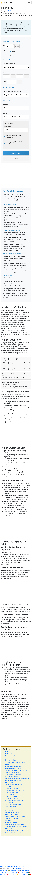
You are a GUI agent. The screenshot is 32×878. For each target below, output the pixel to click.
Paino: (5, 81)
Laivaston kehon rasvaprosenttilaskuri (17, 778)
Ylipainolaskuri (9, 782)
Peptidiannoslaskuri (11, 788)
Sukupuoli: (6, 51)
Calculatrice (4, 872)
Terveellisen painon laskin (13, 768)
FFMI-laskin (8, 820)
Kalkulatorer (15, 870)
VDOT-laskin (9, 810)
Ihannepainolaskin (11, 760)
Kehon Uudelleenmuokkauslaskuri (16, 816)
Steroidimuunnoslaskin (12, 776)
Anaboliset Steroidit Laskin (13, 774)
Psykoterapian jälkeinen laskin (14, 824)
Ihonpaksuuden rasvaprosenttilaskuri (17, 826)
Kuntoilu (10, 11)
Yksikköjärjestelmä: (9, 64)
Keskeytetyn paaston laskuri (14, 832)
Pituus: (5, 73)
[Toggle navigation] (29, 2)
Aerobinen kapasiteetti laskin (14, 830)
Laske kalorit (16, 153)
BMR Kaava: (8, 126)
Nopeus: (5, 113)
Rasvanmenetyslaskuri (12, 812)
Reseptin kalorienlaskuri (12, 806)
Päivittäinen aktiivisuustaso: (12, 91)
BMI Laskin (8, 752)
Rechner (14, 872)
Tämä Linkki (17, 15)
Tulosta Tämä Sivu (7, 13)
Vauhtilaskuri (9, 758)
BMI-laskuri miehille (11, 818)
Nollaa (16, 159)
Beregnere (19, 868)
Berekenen (25, 870)
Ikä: (4, 45)
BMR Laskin (8, 754)
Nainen (13, 55)
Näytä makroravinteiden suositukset (14, 136)
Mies (13, 51)
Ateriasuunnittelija (11, 822)
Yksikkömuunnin (12, 866)
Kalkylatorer (4, 870)
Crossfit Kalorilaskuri (11, 798)
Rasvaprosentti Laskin (12, 756)
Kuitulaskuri (9, 802)
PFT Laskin (8, 808)
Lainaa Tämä (6, 15)
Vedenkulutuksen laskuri (13, 780)
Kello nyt (23, 866)
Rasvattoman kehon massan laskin (16, 770)
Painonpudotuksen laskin (13, 804)
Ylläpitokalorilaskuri (11, 814)
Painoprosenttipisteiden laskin (14, 784)
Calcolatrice (24, 872)
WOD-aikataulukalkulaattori (14, 800)
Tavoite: (5, 104)
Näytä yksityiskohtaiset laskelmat (14, 143)
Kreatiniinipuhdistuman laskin (14, 790)
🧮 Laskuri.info (6, 2)
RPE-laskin (8, 828)
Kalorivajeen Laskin (11, 794)
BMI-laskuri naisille (11, 796)
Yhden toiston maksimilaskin (14, 766)
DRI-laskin (8, 786)
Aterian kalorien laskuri (12, 792)
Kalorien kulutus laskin (12, 772)
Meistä (2, 866)
